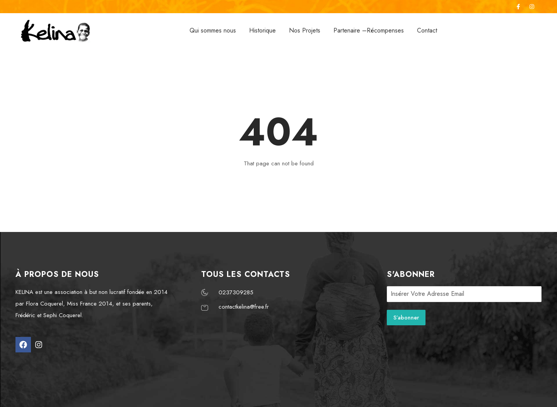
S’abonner (406, 317)
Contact (427, 30)
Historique (262, 30)
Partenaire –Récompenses (368, 30)
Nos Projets (304, 30)
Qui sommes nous (213, 30)
